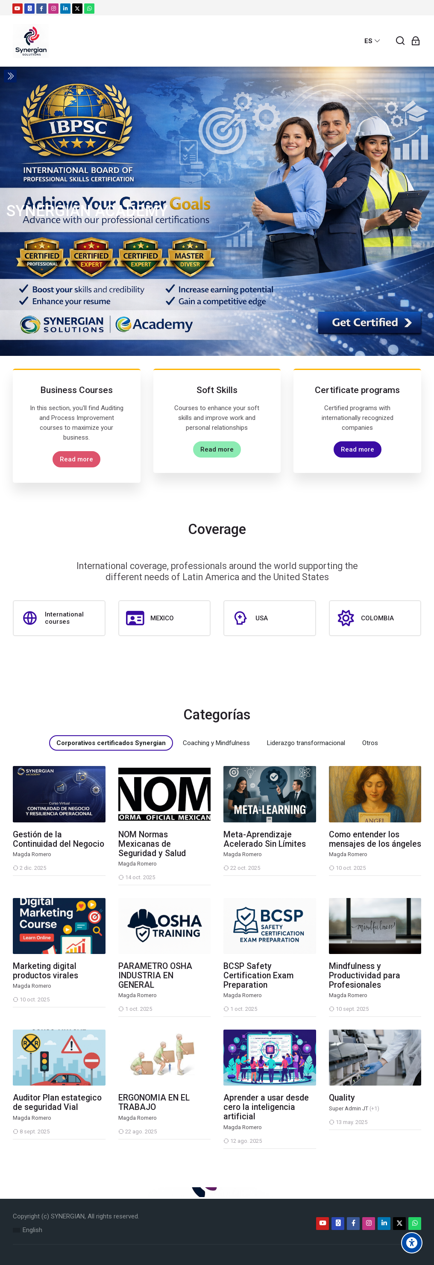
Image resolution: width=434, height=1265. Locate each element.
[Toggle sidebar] (10, 76)
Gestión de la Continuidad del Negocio (58, 839)
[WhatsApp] (89, 8)
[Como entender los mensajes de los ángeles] (328, 875)
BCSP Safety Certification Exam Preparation (258, 976)
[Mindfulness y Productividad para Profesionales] (328, 1016)
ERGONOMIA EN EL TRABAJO (154, 1102)
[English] (27, 1230)
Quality (342, 1098)
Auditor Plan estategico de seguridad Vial (57, 1102)
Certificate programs (357, 390)
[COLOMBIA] (375, 618)
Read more (76, 459)
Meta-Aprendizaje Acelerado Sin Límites (264, 839)
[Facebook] (41, 8)
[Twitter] (77, 8)
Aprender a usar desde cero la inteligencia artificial (266, 1107)
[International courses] (59, 618)
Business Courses (76, 390)
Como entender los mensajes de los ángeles (375, 839)
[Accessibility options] (411, 1242)
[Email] (29, 8)
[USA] (269, 618)
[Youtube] (17, 8)
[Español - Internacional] (372, 41)
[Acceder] (416, 41)
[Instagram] (53, 8)
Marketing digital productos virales (45, 971)
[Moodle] (31, 41)
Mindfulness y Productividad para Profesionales (364, 976)
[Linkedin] (65, 8)
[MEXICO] (164, 618)
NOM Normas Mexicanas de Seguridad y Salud (152, 844)
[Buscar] (400, 41)
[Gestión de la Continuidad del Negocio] (12, 875)
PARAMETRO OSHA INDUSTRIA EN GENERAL (155, 976)
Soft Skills (217, 390)
